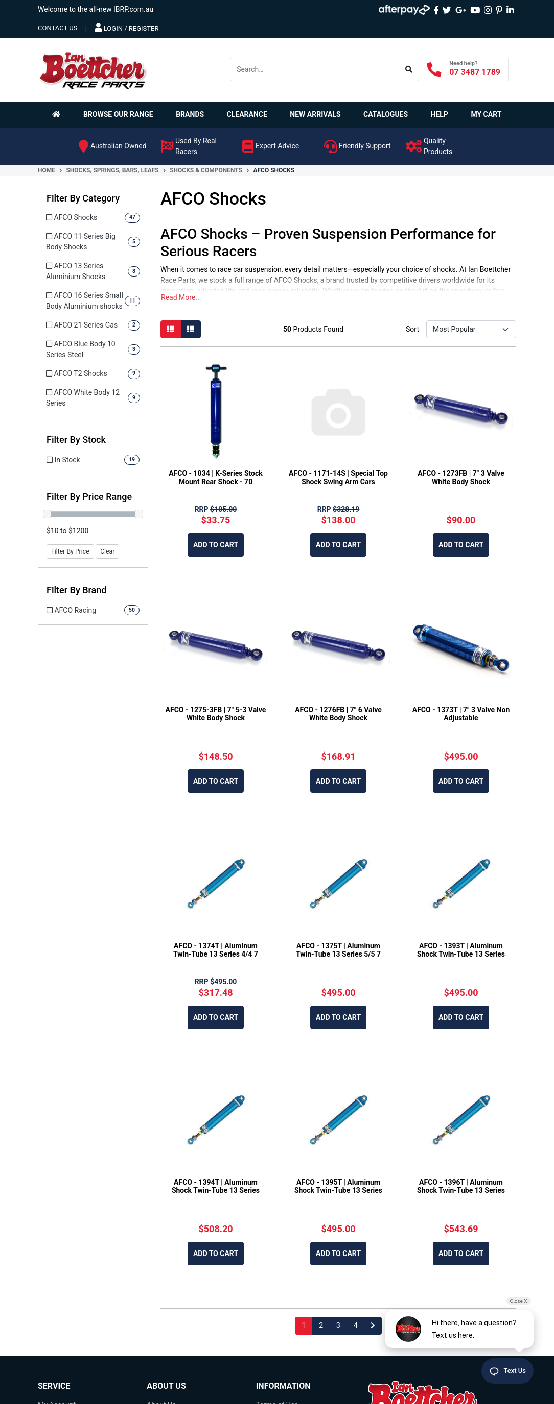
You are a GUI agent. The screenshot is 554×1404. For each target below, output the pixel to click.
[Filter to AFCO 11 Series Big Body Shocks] (93, 242)
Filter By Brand (77, 590)
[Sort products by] (471, 329)
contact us (57, 28)
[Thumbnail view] (170, 329)
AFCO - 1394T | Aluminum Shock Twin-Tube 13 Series (216, 1186)
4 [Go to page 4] (356, 1325)
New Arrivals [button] (315, 114)
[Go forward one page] (373, 1326)
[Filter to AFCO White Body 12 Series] (93, 398)
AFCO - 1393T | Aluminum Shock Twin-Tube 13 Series (461, 950)
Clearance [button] (247, 114)
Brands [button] (190, 114)
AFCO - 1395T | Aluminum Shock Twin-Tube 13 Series (338, 1186)
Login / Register (127, 27)
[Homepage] (58, 114)
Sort (412, 329)
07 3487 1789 (474, 72)
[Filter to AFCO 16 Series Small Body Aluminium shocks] (93, 301)
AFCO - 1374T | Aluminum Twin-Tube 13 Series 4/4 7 (215, 950)
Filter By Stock (76, 439)
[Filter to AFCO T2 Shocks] (93, 373)
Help (439, 114)
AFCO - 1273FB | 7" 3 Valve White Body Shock (461, 477)
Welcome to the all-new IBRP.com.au (95, 9)
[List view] (190, 329)
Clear (107, 551)
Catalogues (385, 114)
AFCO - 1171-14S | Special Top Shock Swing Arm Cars (338, 477)
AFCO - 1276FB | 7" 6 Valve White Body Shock (338, 714)
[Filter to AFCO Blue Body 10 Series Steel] (93, 349)
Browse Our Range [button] (118, 114)
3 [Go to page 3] (338, 1325)
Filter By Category (83, 198)
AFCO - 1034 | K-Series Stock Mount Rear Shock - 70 (216, 477)
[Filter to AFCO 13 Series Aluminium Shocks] (93, 271)
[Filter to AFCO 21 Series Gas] (93, 325)
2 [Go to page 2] (321, 1325)
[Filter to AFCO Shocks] (93, 217)
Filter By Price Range (89, 496)
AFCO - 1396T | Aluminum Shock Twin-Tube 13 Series (461, 1186)
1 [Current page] (304, 1325)
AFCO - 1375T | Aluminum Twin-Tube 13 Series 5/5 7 (338, 950)
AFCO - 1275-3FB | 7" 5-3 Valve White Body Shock (216, 714)
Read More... (181, 297)
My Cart (486, 114)
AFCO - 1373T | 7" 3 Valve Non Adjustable (461, 714)
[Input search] (315, 69)
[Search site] (409, 69)
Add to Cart (215, 545)
